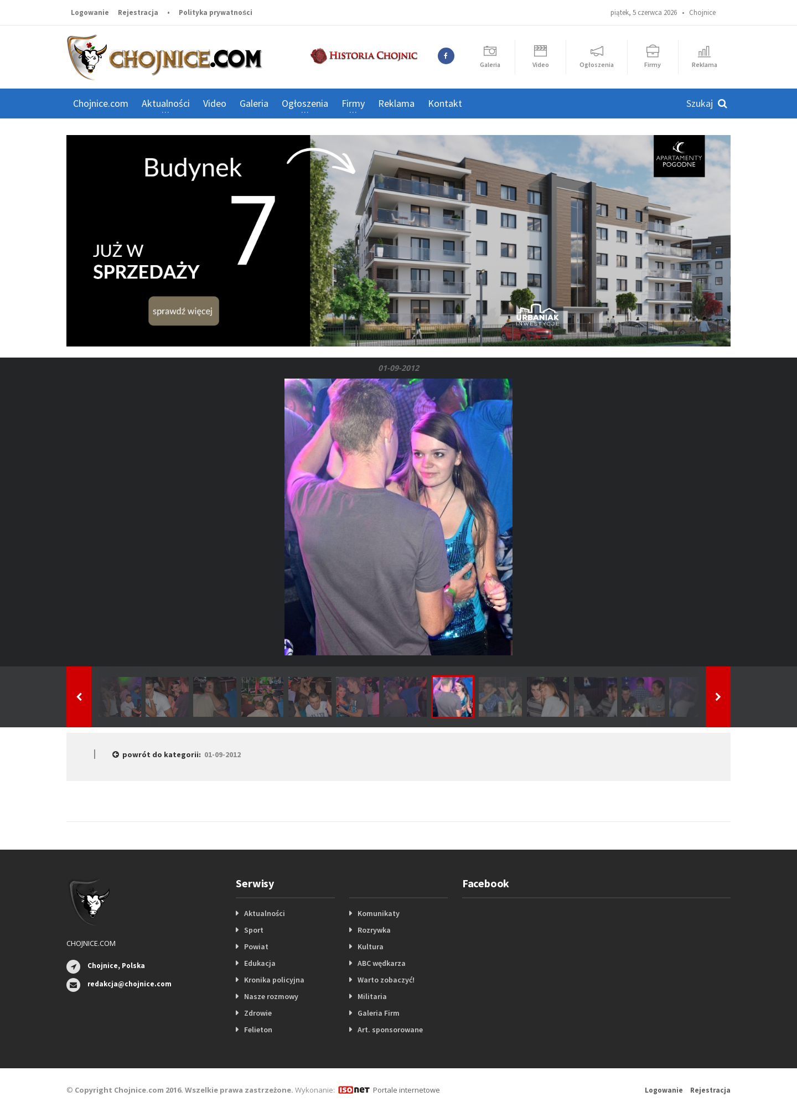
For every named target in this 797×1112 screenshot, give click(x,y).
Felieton (258, 1030)
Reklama (396, 103)
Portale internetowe (406, 1090)
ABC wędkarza (382, 963)
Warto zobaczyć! (386, 980)
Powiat (256, 946)
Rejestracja (138, 12)
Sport (253, 930)
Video (214, 103)
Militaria (372, 996)
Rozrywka (374, 930)
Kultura (371, 946)
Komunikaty (379, 913)
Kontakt (445, 103)
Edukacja (260, 963)
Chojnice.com (100, 103)
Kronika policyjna (274, 980)
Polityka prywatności (215, 12)
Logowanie (90, 12)
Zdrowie (258, 1013)
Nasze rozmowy (271, 996)
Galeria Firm (379, 1013)
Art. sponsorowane (390, 1030)
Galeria (254, 103)
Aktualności (264, 913)
